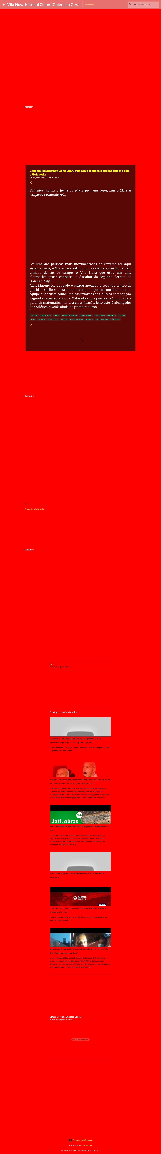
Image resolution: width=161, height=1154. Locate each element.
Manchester (53, 319)
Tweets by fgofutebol (59, 667)
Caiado (56, 315)
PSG (97, 319)
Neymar (64, 319)
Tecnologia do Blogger (80, 1140)
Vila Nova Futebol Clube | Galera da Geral (43, 4)
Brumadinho (46, 315)
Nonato (89, 319)
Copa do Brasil (86, 315)
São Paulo (115, 319)
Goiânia (122, 315)
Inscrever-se (90, 4)
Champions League (69, 315)
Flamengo (111, 315)
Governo (42, 319)
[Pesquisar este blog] (146, 5)
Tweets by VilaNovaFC (35, 509)
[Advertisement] (80, 85)
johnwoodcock (87, 1145)
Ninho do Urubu (76, 319)
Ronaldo (105, 319)
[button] (31, 182)
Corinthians (100, 315)
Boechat (34, 315)
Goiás (33, 319)
